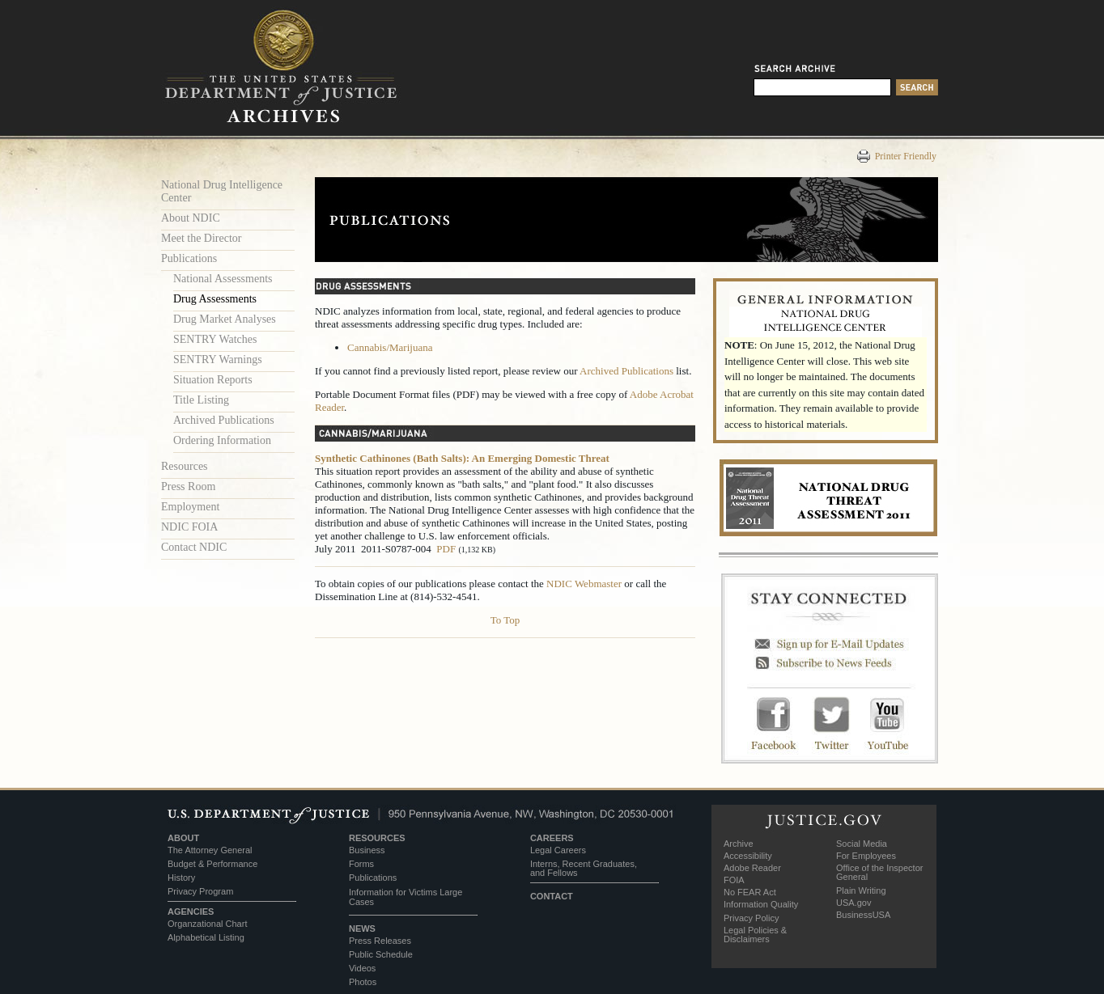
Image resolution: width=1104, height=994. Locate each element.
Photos (362, 982)
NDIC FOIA (189, 527)
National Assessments (223, 279)
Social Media (861, 843)
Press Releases (380, 940)
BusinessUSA (863, 915)
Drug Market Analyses (224, 319)
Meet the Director (201, 238)
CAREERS (552, 838)
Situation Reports (213, 380)
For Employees (866, 856)
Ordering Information (222, 440)
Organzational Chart (207, 923)
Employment (190, 507)
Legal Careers (558, 850)
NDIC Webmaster (584, 583)
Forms (361, 864)
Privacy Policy (751, 918)
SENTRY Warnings (217, 359)
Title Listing (201, 400)
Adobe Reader (752, 868)
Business (367, 850)
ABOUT (183, 838)
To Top (505, 620)
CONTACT (551, 896)
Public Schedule (381, 954)
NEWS (362, 928)
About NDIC (190, 218)
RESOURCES (377, 838)
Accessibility (748, 856)
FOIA (734, 880)
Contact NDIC (194, 547)
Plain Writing (861, 890)
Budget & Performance (212, 864)
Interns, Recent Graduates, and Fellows (583, 868)
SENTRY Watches (215, 339)
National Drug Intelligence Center (221, 191)
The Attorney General (210, 850)
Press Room (188, 486)
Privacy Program (200, 891)
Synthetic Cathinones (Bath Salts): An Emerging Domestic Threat (462, 458)
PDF (446, 549)
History (181, 877)
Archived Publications (223, 420)
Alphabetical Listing (206, 937)
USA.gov (853, 902)
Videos (362, 968)
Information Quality (761, 904)
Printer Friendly (905, 156)
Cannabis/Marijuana (389, 347)
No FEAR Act (750, 892)
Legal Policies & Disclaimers (755, 934)
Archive (739, 843)
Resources (184, 466)
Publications (189, 258)
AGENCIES (191, 911)
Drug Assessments (215, 299)
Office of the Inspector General (879, 872)
